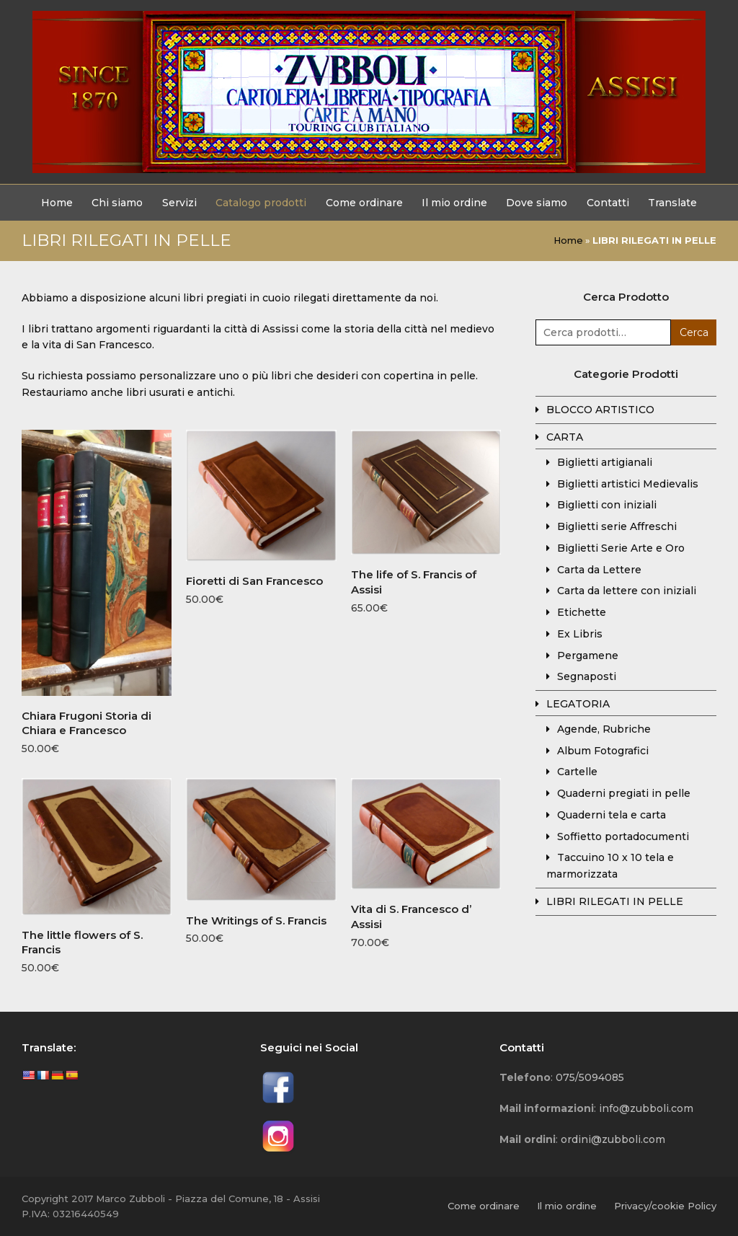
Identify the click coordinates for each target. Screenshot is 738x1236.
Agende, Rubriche (604, 729)
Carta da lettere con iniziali (626, 590)
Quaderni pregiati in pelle (623, 793)
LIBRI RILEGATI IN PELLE (614, 901)
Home (568, 240)
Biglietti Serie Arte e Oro (621, 548)
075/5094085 (590, 1077)
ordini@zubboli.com (613, 1139)
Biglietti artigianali (604, 462)
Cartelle (577, 771)
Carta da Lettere (599, 569)
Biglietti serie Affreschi (617, 526)
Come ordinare (484, 1205)
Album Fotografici (603, 750)
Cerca (694, 332)
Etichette (581, 612)
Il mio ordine (567, 1205)
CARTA (564, 437)
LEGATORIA (578, 703)
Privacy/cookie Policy (665, 1205)
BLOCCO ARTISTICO (600, 409)
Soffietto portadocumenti (623, 836)
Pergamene (587, 655)
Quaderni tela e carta (611, 814)
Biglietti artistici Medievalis (627, 483)
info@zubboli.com (646, 1108)
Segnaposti (586, 676)
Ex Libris (580, 633)
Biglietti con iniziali (607, 504)
